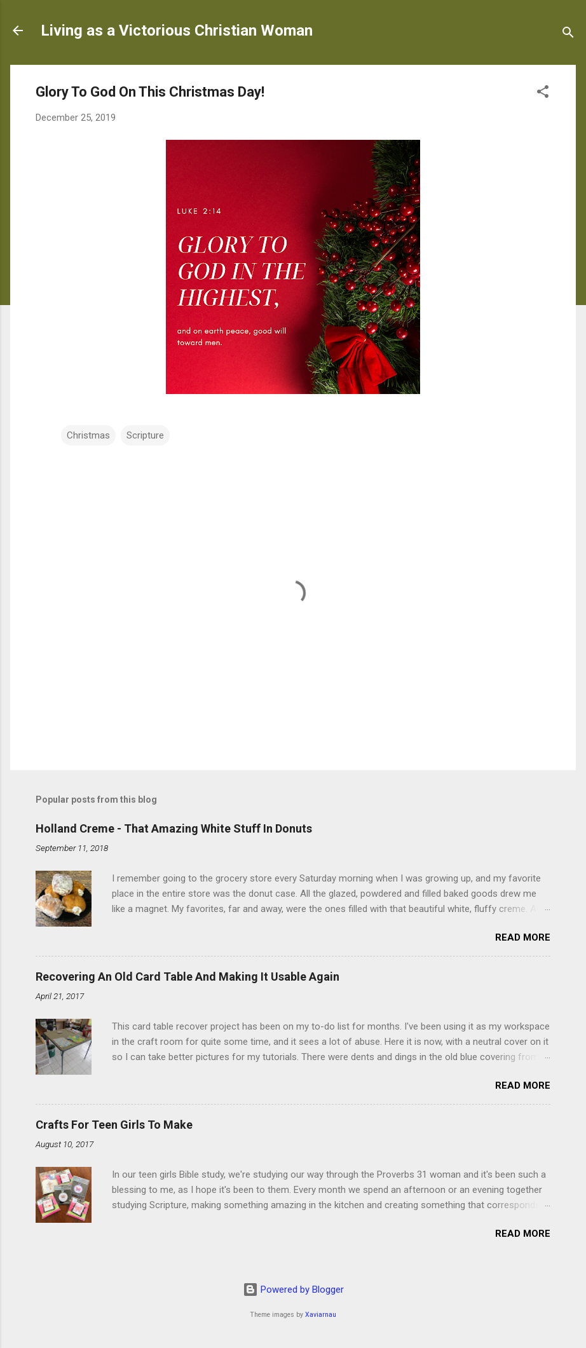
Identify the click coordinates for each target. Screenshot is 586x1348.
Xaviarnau (320, 1315)
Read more (522, 937)
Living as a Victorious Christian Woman (177, 30)
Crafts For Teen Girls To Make (114, 1124)
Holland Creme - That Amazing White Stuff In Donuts (174, 828)
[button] (542, 94)
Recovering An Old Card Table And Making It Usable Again (187, 976)
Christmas (88, 435)
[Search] (568, 34)
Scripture (145, 435)
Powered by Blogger (293, 1289)
